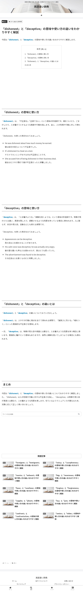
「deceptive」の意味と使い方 (37, 57)
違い (4, 21)
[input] (41, 414)
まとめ (28, 65)
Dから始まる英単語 (15, 21)
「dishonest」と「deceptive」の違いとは (42, 61)
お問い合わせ (68, 581)
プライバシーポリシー (61, 584)
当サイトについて (41, 581)
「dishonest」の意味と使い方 (37, 54)
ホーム (14, 581)
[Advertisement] (41, 87)
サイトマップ (21, 584)
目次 (38, 49)
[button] (78, 414)
